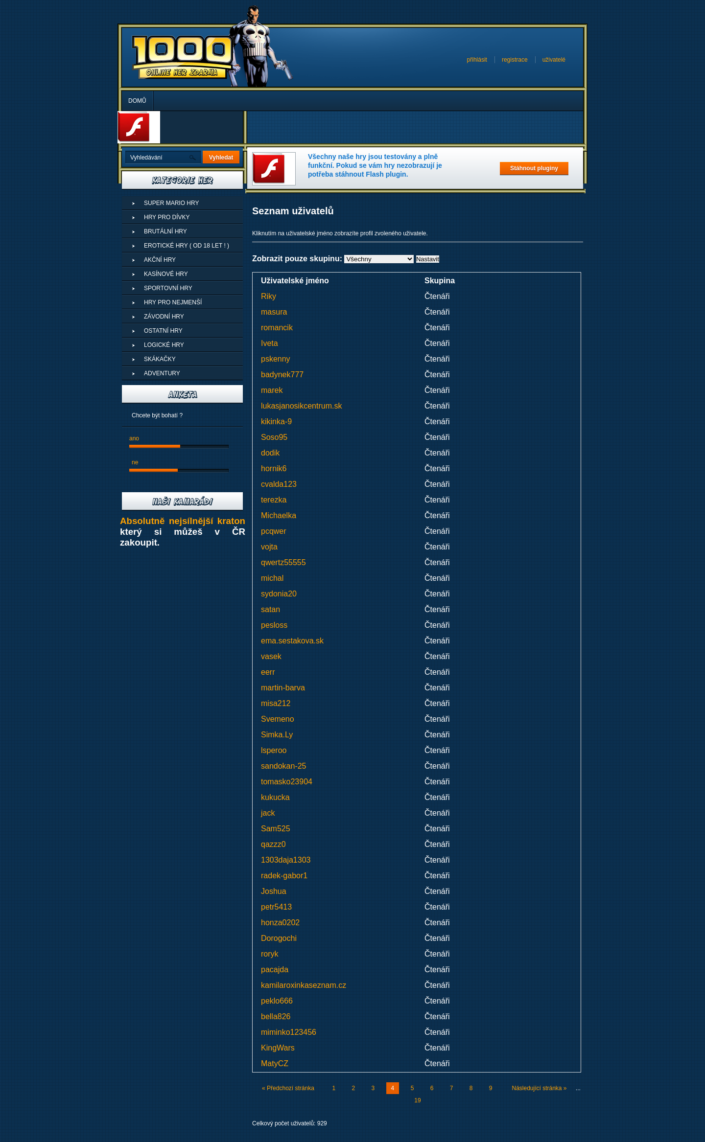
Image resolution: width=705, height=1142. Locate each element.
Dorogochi (279, 938)
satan (270, 609)
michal (272, 578)
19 (417, 1100)
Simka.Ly (277, 735)
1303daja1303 (285, 860)
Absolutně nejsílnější (168, 521)
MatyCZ (274, 1063)
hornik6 (273, 468)
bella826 (276, 1016)
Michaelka (278, 515)
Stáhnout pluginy (534, 168)
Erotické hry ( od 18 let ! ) (186, 245)
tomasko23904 (286, 781)
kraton (231, 521)
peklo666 (277, 1001)
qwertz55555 (283, 562)
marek (271, 390)
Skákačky (160, 359)
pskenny (275, 359)
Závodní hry (164, 316)
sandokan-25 (283, 766)
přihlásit (477, 59)
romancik (277, 327)
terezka (273, 500)
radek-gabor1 (284, 875)
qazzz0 (273, 844)
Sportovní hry (168, 288)
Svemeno (277, 719)
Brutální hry (165, 231)
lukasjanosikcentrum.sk (301, 406)
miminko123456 (288, 1032)
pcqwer (273, 531)
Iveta (269, 343)
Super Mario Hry (171, 203)
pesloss (274, 625)
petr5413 (276, 907)
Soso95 (274, 437)
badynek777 (282, 374)
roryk (270, 954)
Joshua (273, 891)
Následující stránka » (539, 1088)
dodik (270, 453)
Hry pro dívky (167, 217)
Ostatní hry (163, 330)
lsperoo (273, 750)
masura (274, 312)
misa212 (275, 703)
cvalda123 (279, 484)
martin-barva (283, 688)
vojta (269, 547)
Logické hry (164, 345)
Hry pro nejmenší (173, 302)
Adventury (162, 373)
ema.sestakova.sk (292, 641)
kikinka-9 (276, 421)
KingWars (278, 1048)
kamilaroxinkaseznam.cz (303, 985)
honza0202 (280, 922)
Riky (268, 296)
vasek (271, 656)
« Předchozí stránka (288, 1088)
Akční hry (160, 259)
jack (268, 813)
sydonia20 (279, 594)
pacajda (274, 969)
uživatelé (553, 59)
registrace (515, 59)
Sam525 (275, 828)
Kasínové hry (166, 274)
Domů (137, 100)
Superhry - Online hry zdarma (183, 57)
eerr (268, 672)
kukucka (275, 797)
